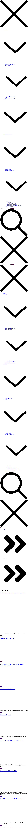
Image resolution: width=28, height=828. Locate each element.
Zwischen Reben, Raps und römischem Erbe (13, 593)
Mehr (1, 635)
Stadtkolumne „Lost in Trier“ (10, 64)
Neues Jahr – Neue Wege (7, 638)
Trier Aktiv (5, 99)
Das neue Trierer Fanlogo (11, 203)
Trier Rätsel (9, 202)
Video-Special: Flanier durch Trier (13, 204)
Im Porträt (6, 97)
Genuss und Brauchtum (9, 206)
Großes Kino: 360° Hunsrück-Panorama (11, 740)
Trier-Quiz (9, 201)
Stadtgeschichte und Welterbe (10, 98)
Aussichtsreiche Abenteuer (7, 689)
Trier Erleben (5, 294)
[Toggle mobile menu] (0, 527)
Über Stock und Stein (8, 398)
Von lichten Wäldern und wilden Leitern (11, 798)
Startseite (4, 293)
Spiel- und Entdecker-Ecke (9, 170)
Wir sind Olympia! (5, 715)
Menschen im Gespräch (11, 96)
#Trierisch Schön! (8, 169)
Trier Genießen (5, 399)
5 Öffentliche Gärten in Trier (8, 771)
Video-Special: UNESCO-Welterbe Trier (14, 205)
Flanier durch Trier (8, 65)
